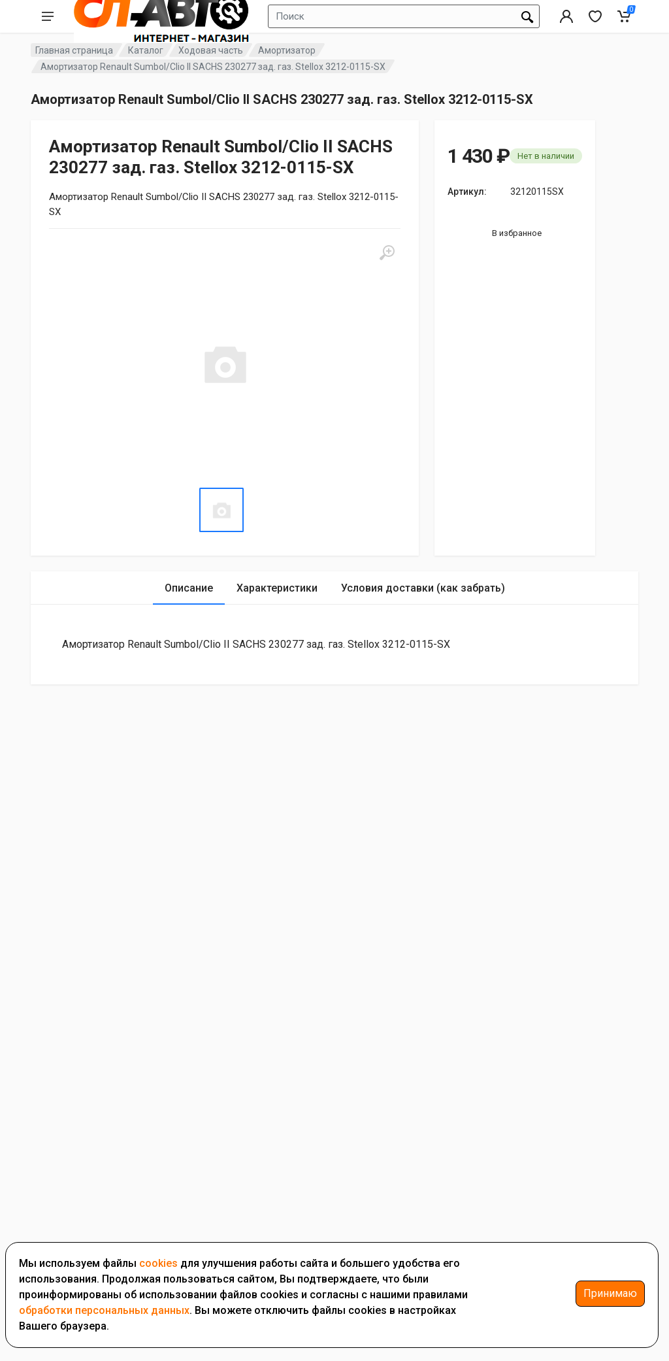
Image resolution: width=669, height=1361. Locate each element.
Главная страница (74, 50)
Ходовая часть (210, 50)
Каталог (145, 50)
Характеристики (277, 588)
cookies (158, 1263)
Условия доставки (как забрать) (423, 588)
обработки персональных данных (104, 1310)
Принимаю (610, 1293)
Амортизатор (287, 50)
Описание (189, 588)
